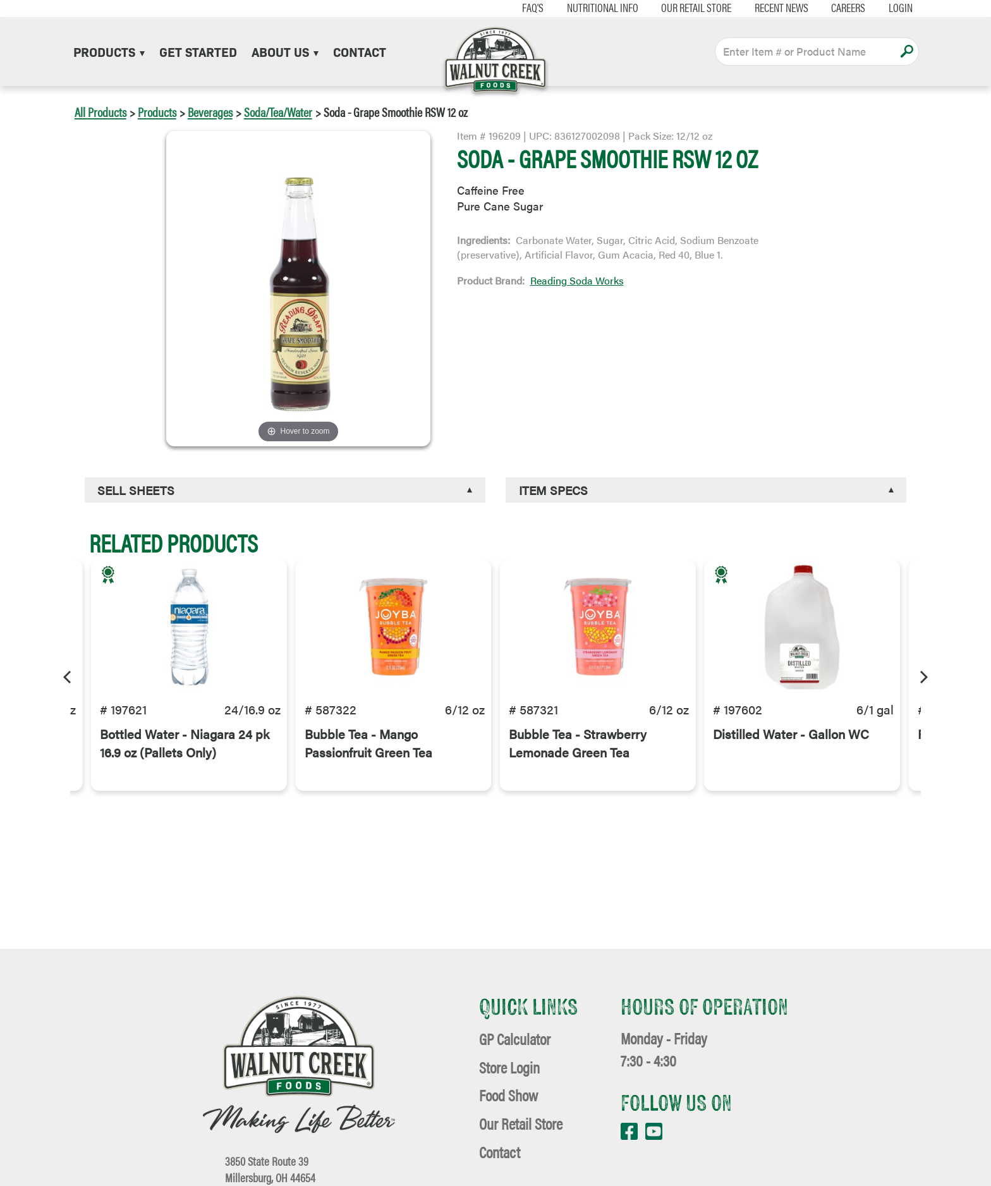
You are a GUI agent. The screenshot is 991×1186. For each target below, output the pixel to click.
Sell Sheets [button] (135, 490)
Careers (832, 7)
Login (884, 7)
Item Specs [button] (553, 490)
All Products (100, 111)
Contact (359, 51)
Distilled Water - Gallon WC (791, 754)
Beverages (210, 111)
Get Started (198, 51)
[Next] (922, 675)
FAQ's (516, 7)
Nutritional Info (585, 7)
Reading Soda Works (577, 280)
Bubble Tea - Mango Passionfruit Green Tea (368, 763)
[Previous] (68, 675)
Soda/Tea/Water (278, 111)
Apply (906, 51)
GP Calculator (514, 1038)
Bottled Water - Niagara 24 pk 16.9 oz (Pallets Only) (184, 763)
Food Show (508, 1095)
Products (109, 51)
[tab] (285, 490)
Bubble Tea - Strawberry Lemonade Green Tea (578, 763)
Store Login (509, 1067)
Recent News (765, 7)
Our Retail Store (680, 7)
